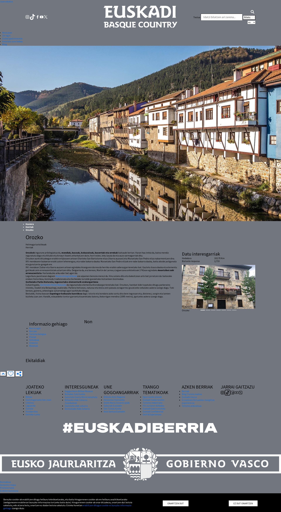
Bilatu (249, 17)
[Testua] (222, 17)
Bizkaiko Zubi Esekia (75, 394)
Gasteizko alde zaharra (76, 405)
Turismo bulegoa (37, 334)
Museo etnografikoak (66, 276)
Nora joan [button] (7, 32)
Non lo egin (35, 328)
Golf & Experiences (152, 414)
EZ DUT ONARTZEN (243, 503)
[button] (252, 11)
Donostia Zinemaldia (114, 399)
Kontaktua (5, 481)
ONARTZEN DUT (175, 503)
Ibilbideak (34, 339)
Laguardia (30, 405)
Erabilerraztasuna (9, 490)
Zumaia (29, 408)
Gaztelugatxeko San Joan (38, 399)
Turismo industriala (152, 402)
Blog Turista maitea (192, 394)
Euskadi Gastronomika (154, 408)
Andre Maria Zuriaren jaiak (117, 402)
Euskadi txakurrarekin (153, 399)
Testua (196, 17)
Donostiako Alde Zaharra (77, 408)
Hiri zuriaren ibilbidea (153, 405)
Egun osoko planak (152, 396)
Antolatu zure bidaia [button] (12, 41)
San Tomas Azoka (112, 408)
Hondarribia (32, 411)
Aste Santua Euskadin (114, 411)
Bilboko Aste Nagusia (114, 396)
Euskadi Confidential (153, 411)
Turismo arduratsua (191, 405)
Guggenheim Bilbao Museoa (79, 391)
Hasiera (30, 224)
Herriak (30, 226)
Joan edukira (6, 1)
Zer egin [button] (6, 35)
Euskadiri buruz (189, 397)
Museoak (33, 345)
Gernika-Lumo (33, 414)
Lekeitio (30, 402)
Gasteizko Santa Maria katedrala (81, 397)
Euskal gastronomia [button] (12, 38)
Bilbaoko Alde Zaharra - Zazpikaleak (76, 401)
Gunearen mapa (8, 484)
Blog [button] (4, 44)
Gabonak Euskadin (113, 405)
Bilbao (29, 396)
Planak (32, 336)
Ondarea (33, 342)
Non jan (33, 331)
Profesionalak (7, 487)
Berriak (185, 391)
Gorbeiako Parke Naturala (53, 284)
